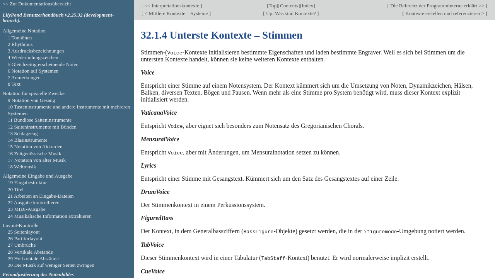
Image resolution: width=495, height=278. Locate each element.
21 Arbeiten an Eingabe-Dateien (41, 196)
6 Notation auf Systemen (33, 71)
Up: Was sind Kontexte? (291, 13)
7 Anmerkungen (24, 77)
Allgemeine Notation (24, 31)
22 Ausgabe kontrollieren (34, 202)
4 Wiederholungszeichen (33, 57)
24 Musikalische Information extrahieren (50, 216)
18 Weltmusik (22, 167)
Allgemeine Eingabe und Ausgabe (38, 176)
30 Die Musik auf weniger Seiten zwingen (51, 265)
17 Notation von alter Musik (37, 160)
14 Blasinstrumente (28, 140)
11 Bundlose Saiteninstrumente (40, 120)
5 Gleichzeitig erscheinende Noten (43, 64)
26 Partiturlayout (25, 238)
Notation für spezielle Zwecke (34, 93)
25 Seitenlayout (24, 232)
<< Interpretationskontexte (171, 5)
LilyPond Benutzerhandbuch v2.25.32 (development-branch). (58, 18)
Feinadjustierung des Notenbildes (38, 274)
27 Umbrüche (22, 245)
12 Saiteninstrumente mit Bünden (42, 127)
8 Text (14, 84)
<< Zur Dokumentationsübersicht (37, 4)
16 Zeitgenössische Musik (34, 153)
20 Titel (16, 189)
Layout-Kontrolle (21, 225)
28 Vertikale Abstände (30, 252)
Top (273, 5)
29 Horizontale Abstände (33, 258)
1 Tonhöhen (20, 38)
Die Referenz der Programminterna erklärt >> (437, 5)
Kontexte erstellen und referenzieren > (445, 13)
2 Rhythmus (20, 44)
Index (307, 5)
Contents (289, 5)
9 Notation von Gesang (31, 100)
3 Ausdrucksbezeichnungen (36, 51)
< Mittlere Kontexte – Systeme (176, 13)
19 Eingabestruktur (27, 182)
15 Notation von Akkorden (35, 146)
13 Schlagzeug (23, 133)
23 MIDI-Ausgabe (27, 209)
